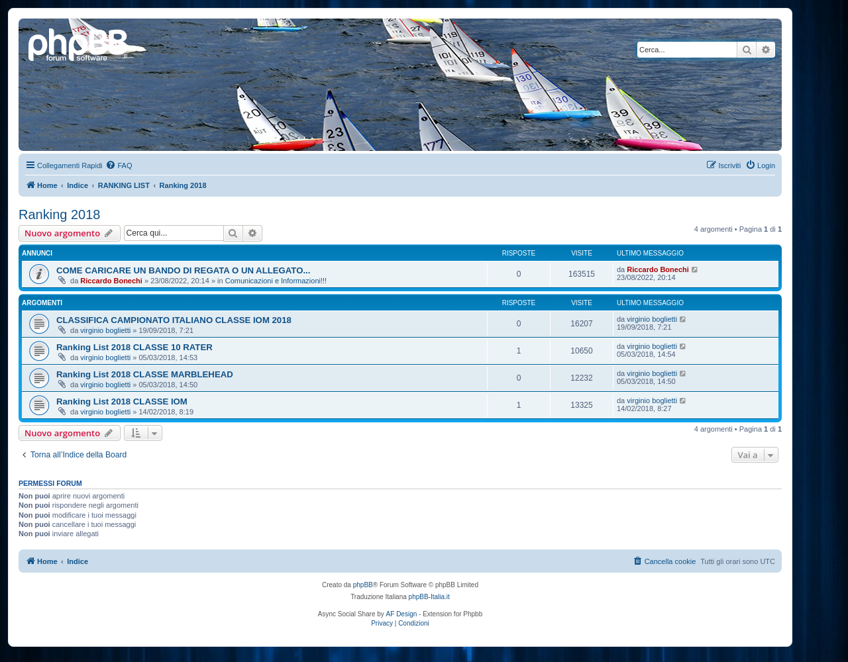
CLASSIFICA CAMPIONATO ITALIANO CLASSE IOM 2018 (174, 320)
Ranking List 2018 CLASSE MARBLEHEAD (144, 374)
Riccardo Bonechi (111, 281)
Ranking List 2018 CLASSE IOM (121, 401)
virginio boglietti (105, 330)
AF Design (401, 614)
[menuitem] (118, 165)
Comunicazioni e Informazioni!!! (276, 281)
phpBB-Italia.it (429, 596)
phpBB (363, 585)
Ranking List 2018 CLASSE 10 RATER (134, 347)
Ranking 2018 (59, 214)
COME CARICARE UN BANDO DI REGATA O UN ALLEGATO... (183, 270)
